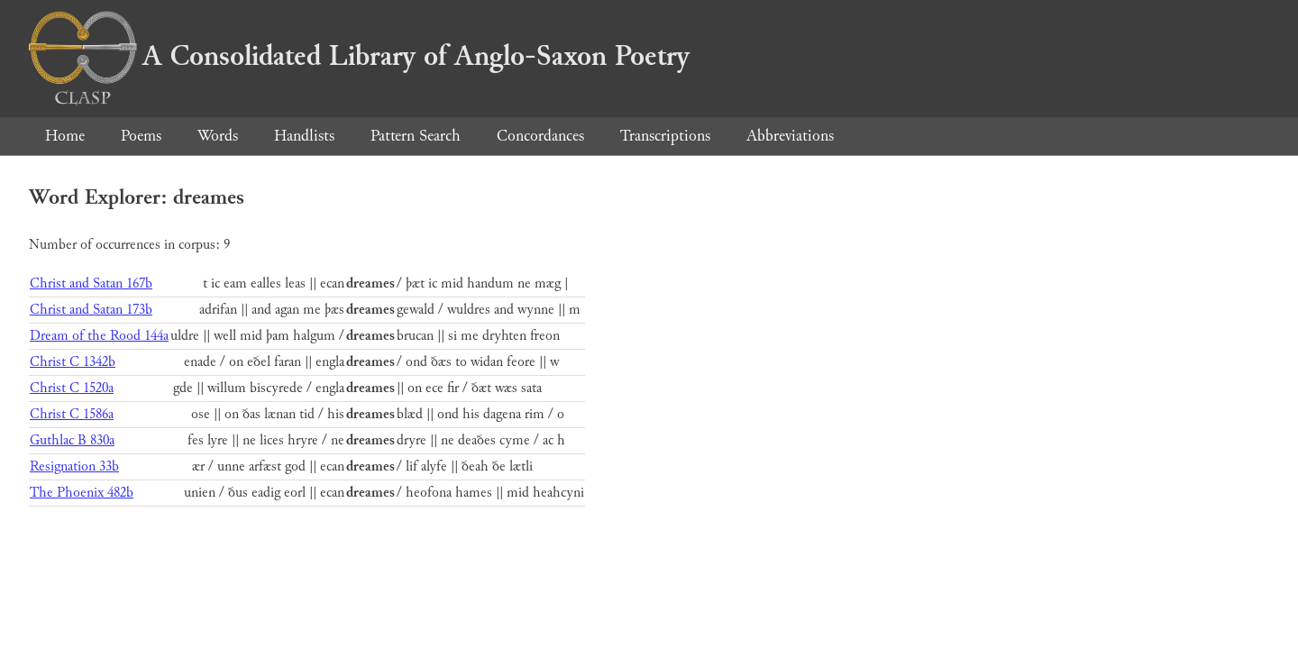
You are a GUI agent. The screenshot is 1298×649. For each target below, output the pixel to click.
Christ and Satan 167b (91, 283)
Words (217, 135)
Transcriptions (665, 135)
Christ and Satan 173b (91, 309)
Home (65, 135)
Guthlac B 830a (72, 440)
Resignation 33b (74, 466)
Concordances (540, 135)
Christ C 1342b (72, 362)
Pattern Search (415, 135)
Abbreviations (790, 135)
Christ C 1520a (72, 388)
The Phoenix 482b (81, 492)
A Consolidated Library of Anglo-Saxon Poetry (359, 56)
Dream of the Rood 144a (99, 335)
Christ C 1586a (72, 414)
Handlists (304, 135)
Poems (141, 135)
